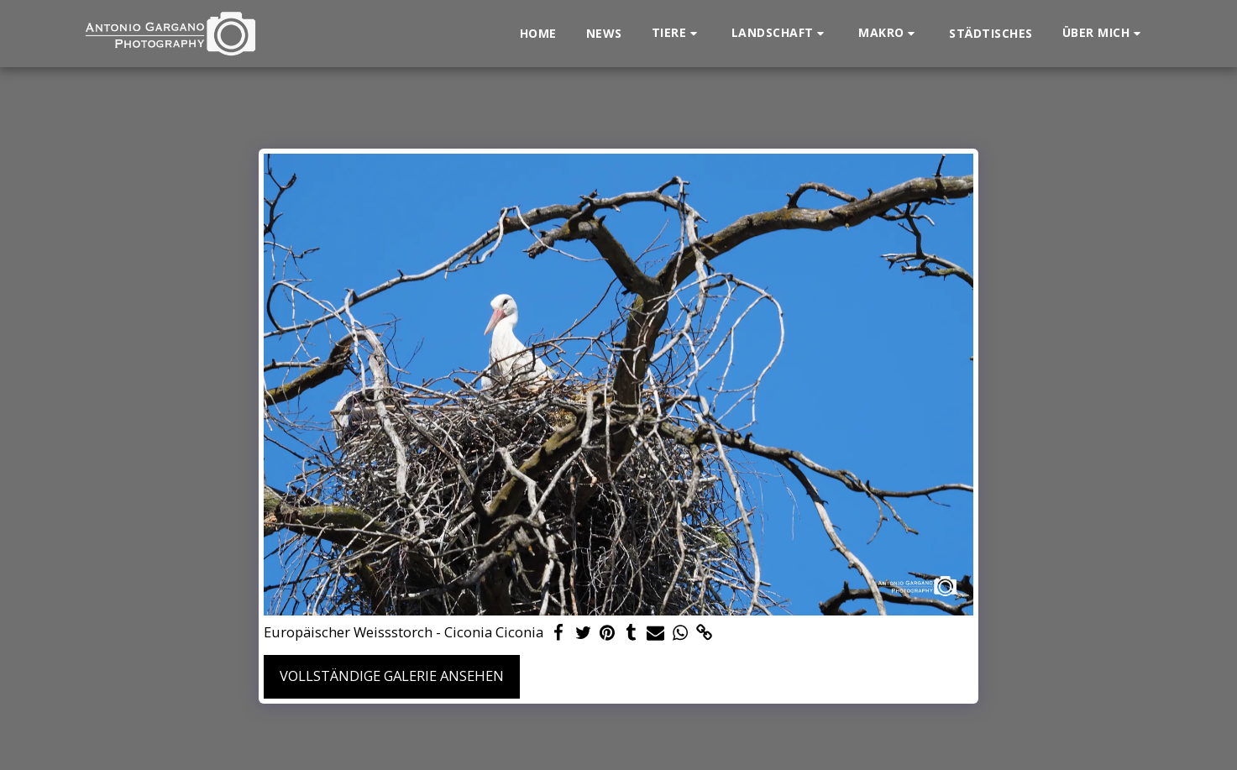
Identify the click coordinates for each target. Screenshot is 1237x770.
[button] (676, 33)
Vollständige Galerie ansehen (392, 675)
